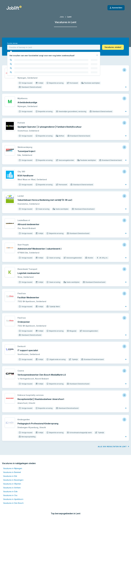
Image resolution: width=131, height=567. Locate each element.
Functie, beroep (12, 43)
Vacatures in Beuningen (13, 477)
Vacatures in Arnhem (12, 485)
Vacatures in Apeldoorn (13, 496)
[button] (113, 47)
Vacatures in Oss (10, 493)
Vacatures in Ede (10, 489)
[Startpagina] (14, 8)
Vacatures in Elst (10, 473)
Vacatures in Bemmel (12, 469)
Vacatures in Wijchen (12, 481)
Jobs (62, 17)
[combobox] (53, 47)
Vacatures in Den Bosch (13, 500)
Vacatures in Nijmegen (12, 466)
